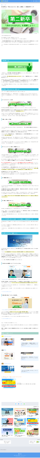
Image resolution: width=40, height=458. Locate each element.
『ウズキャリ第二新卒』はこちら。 (7, 318)
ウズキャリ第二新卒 (5, 309)
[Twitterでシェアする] (16, 404)
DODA (5, 350)
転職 (38, 406)
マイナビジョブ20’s (5, 279)
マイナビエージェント (7, 363)
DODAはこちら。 (24, 359)
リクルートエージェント (7, 336)
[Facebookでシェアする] (19, 404)
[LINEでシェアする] (24, 404)
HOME (20, 454)
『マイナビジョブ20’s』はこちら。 (7, 291)
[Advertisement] (20, 52)
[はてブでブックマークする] (21, 404)
